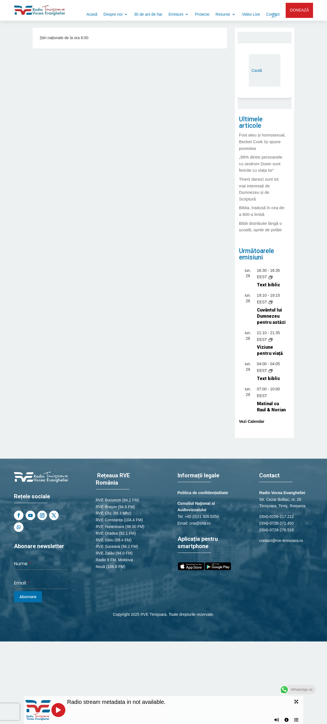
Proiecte (202, 14)
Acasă (92, 14)
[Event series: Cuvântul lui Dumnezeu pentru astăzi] (271, 302)
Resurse (223, 14)
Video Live (251, 14)
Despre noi (113, 14)
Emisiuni (176, 14)
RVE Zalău (105, 553)
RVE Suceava (108, 546)
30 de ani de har (148, 14)
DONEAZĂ (299, 10)
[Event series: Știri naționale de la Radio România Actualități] (271, 339)
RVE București (108, 500)
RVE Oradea (107, 533)
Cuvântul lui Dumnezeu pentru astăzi (271, 316)
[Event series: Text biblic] (271, 277)
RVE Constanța (109, 520)
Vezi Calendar (251, 421)
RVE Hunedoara (110, 526)
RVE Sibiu (105, 540)
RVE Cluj (104, 513)
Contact (273, 14)
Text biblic (268, 284)
